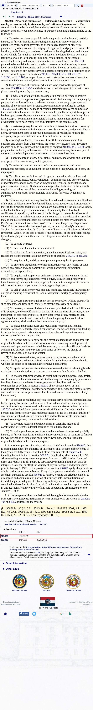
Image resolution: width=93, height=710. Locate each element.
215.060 (66, 74)
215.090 (5, 77)
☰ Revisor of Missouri (12, 2)
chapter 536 (75, 451)
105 (13, 501)
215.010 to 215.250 (21, 88)
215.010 (45, 74)
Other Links (12, 568)
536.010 (80, 445)
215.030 (56, 74)
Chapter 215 (17, 12)
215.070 (76, 74)
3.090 (37, 552)
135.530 (79, 61)
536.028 (44, 455)
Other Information (16, 563)
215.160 (20, 77)
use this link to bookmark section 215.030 (26, 524)
